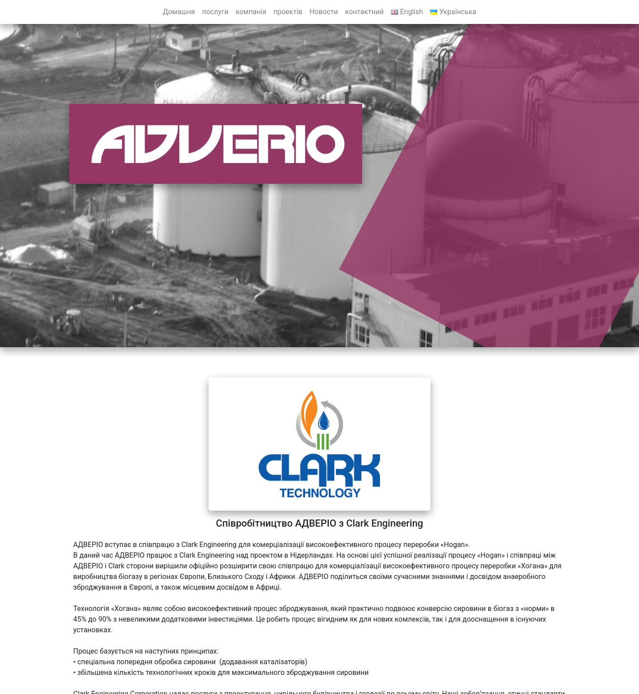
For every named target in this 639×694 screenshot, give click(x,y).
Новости (323, 12)
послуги (215, 12)
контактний (364, 12)
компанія (251, 12)
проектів (287, 12)
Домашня (179, 12)
